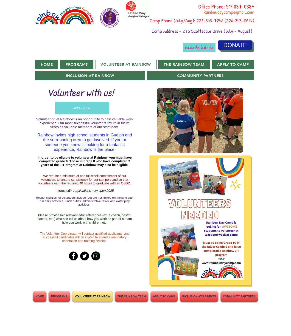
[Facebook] (73, 255)
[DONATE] (235, 45)
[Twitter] (84, 255)
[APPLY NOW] (82, 108)
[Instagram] (95, 255)
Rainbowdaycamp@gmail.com (229, 12)
